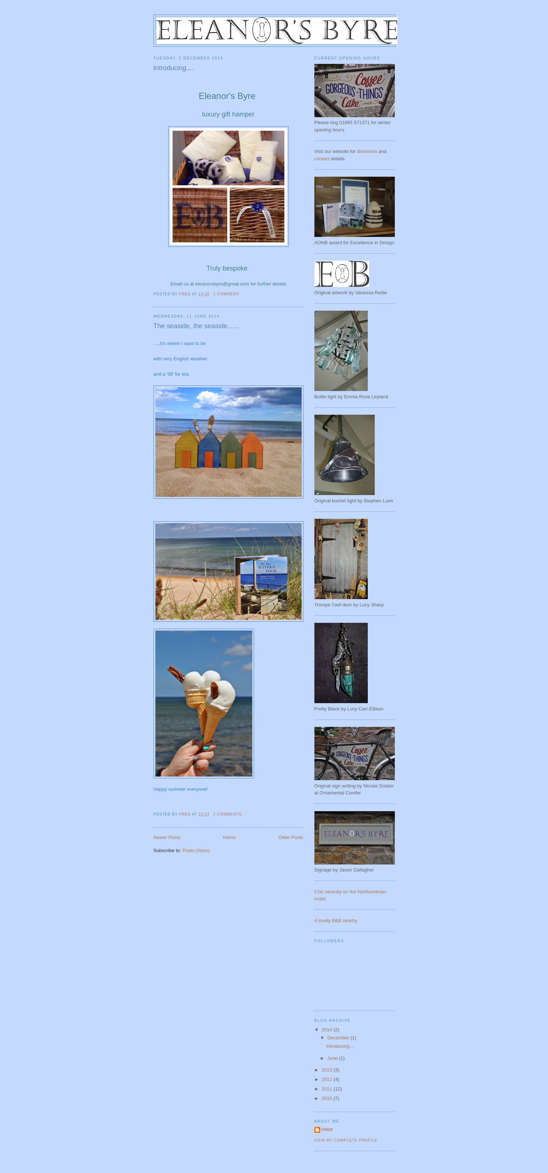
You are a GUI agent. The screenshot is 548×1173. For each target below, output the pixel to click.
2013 (328, 1070)
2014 (328, 1029)
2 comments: (228, 814)
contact (322, 158)
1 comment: (227, 294)
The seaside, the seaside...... (196, 326)
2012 (328, 1079)
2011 (328, 1089)
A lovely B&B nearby (336, 920)
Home (229, 837)
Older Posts (291, 837)
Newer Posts (167, 837)
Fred (327, 1130)
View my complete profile (346, 1140)
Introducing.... (174, 68)
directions (367, 151)
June (333, 1058)
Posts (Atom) (196, 850)
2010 (328, 1098)
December (339, 1037)
